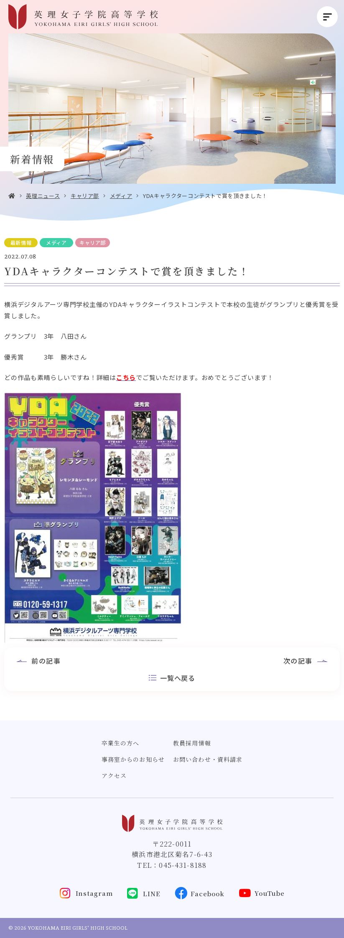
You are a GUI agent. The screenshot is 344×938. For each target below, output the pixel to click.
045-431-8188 (182, 865)
